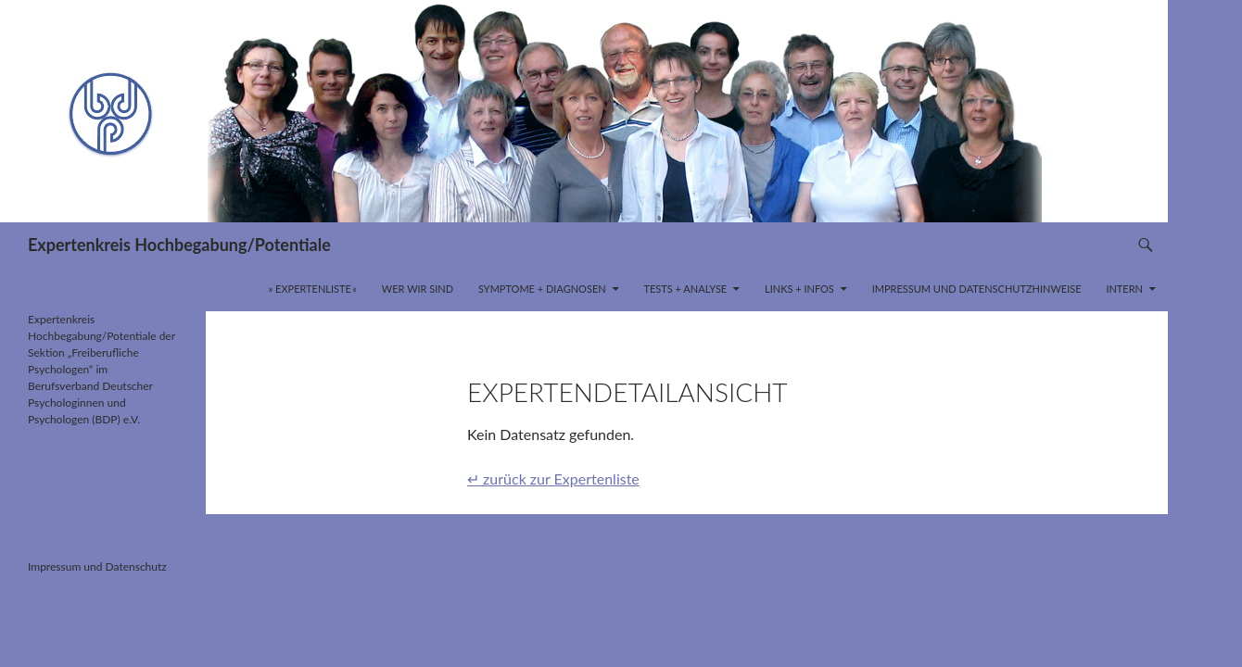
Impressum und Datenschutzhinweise (977, 289)
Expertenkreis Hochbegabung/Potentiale (179, 244)
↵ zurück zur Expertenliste (553, 478)
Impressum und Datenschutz (97, 566)
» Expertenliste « (313, 289)
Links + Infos (799, 289)
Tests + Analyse (685, 289)
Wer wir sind (417, 289)
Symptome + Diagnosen (542, 289)
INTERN (1124, 289)
